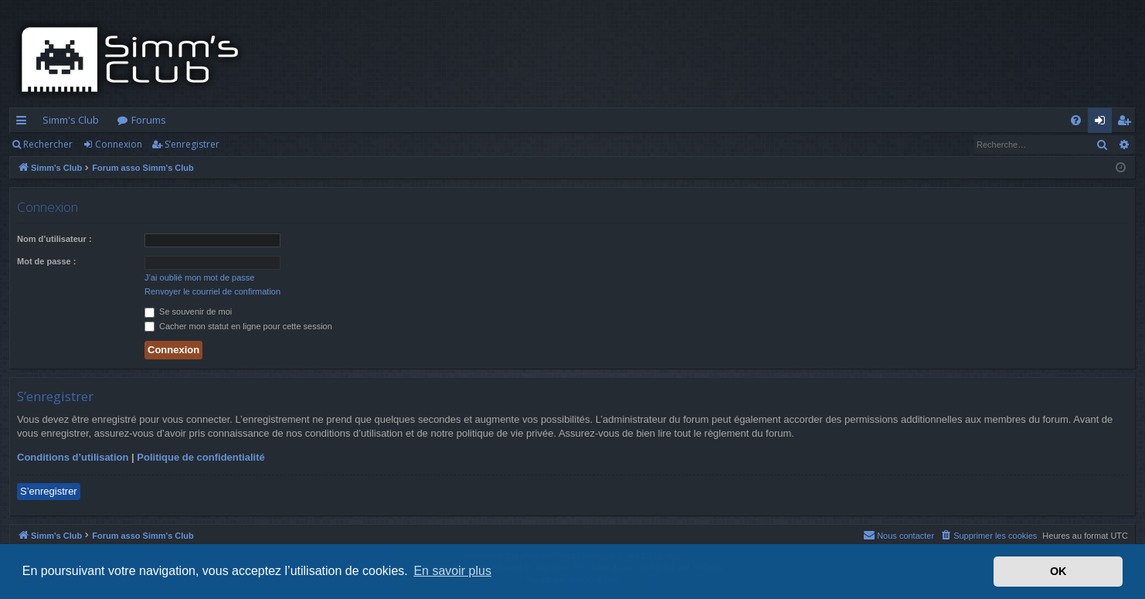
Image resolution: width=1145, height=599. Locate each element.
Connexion (118, 144)
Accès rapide (24, 123)
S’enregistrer (192, 144)
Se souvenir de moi (188, 311)
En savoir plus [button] (452, 570)
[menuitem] (1076, 120)
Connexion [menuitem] (1103, 123)
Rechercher (48, 144)
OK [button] (1058, 571)
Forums (148, 120)
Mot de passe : (46, 261)
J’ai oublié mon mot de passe (199, 277)
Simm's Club (70, 120)
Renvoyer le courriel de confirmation (212, 291)
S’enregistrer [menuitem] (1127, 123)
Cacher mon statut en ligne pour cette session (238, 326)
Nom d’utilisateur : (54, 238)
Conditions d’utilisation (72, 457)
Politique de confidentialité (200, 457)
